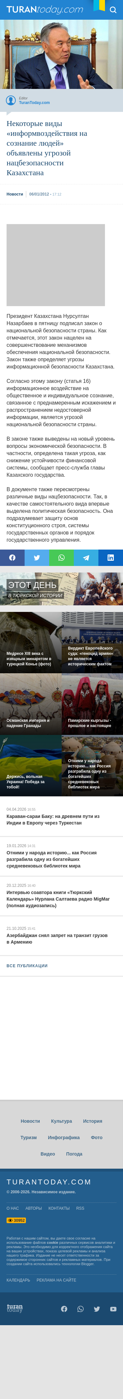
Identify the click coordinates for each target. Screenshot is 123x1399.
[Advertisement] (56, 265)
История (92, 1121)
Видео (48, 1154)
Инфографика (64, 1137)
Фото (96, 1137)
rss (80, 1208)
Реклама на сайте (56, 1280)
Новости (30, 1121)
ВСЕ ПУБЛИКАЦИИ (27, 966)
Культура (61, 1121)
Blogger (87, 1264)
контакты (59, 1208)
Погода (74, 1154)
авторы (34, 1208)
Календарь (18, 1280)
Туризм (28, 1137)
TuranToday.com (46, 10)
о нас (13, 1208)
